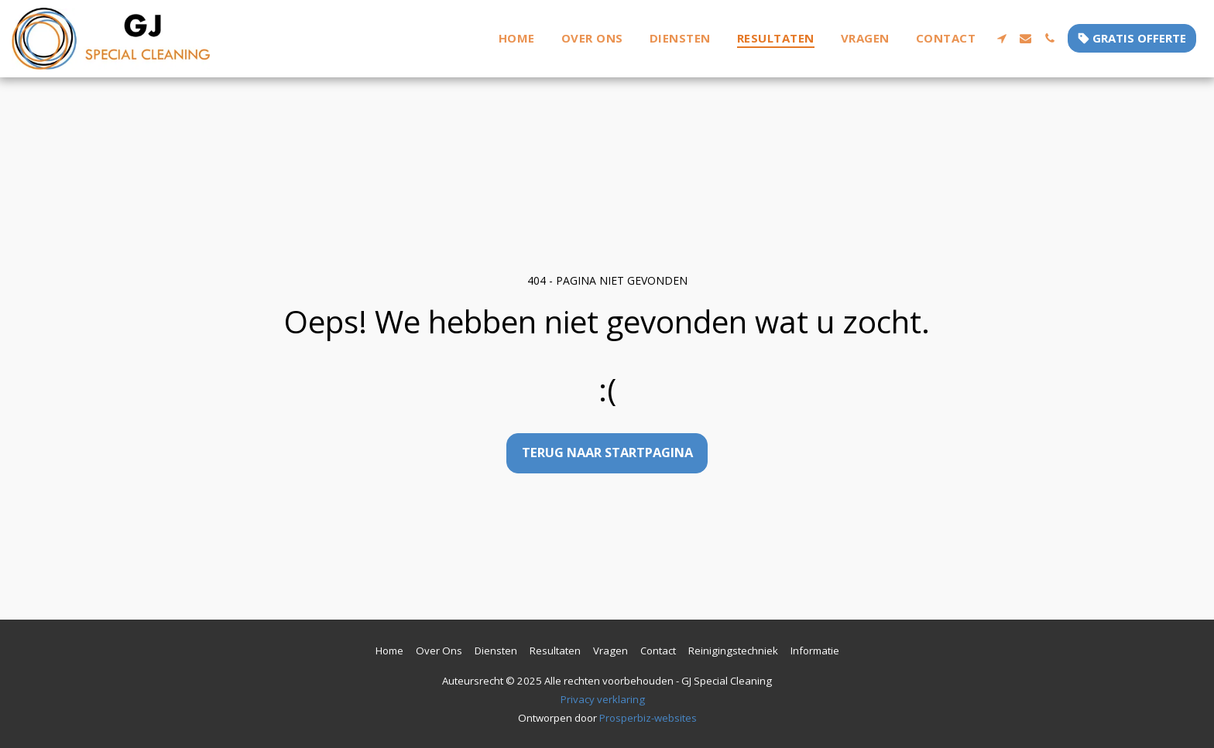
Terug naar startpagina (607, 452)
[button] (1001, 38)
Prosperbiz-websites (648, 718)
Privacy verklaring (603, 699)
